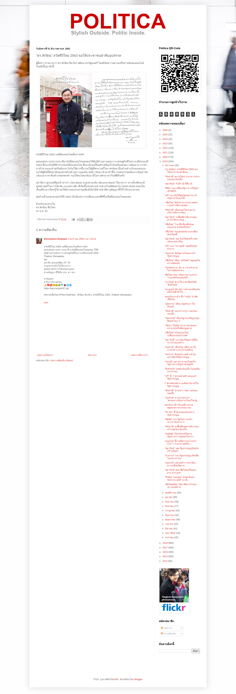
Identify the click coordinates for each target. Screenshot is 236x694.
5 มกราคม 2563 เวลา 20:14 (82, 239)
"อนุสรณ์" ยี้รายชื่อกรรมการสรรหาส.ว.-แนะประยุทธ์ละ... (181, 442)
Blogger (138, 679)
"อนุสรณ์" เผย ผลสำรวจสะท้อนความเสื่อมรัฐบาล (180, 464)
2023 (165, 143)
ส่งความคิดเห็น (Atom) (61, 360)
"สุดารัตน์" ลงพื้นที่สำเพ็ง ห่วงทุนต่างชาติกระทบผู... (181, 218)
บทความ (166, 628)
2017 (165, 547)
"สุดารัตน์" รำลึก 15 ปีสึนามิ (178, 183)
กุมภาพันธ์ (170, 533)
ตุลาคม (169, 497)
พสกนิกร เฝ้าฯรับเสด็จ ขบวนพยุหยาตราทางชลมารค (179, 406)
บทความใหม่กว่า (45, 355)
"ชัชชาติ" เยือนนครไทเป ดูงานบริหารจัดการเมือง (180, 211)
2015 (165, 556)
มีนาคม (169, 528)
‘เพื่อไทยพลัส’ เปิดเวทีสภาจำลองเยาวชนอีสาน (181, 485)
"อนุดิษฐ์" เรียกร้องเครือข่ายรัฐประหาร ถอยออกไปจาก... (180, 435)
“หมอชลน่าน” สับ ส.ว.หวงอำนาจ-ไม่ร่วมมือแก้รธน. (181, 269)
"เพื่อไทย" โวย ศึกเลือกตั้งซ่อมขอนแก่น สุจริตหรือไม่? (179, 225)
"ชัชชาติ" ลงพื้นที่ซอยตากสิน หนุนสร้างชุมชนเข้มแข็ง (182, 428)
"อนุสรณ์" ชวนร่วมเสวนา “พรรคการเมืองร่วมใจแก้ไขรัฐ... (182, 399)
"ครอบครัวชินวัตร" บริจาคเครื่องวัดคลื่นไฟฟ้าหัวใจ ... (182, 290)
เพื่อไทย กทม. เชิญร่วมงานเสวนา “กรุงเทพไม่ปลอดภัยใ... (181, 276)
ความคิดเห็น (168, 633)
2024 (165, 139)
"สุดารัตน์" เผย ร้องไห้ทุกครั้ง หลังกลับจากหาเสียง (181, 240)
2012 (165, 561)
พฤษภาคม (170, 519)
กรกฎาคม (170, 510)
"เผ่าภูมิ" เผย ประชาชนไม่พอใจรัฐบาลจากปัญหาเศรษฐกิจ (180, 363)
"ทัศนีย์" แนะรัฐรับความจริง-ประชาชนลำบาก (179, 420)
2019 (165, 161)
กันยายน (169, 501)
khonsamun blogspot (55, 239)
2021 (165, 152)
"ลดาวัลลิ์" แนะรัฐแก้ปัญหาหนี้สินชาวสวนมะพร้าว (181, 341)
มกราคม (169, 537)
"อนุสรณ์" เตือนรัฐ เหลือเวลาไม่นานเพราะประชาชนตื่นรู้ (180, 348)
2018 (165, 543)
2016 (165, 552)
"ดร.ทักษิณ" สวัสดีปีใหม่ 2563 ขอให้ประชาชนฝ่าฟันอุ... (181, 170)
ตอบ (46, 302)
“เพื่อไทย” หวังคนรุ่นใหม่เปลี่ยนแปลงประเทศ (176, 334)
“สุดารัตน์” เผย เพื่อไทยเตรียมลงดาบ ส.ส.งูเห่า (180, 471)
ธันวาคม (170, 165)
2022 (165, 148)
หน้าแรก (92, 355)
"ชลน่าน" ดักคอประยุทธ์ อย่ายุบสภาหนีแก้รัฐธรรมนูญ (180, 355)
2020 (165, 157)
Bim (116, 679)
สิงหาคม (169, 506)
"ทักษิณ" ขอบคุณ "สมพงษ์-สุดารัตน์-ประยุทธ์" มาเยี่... (180, 478)
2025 (165, 134)
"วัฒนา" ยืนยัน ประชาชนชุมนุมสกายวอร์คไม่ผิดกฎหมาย (181, 326)
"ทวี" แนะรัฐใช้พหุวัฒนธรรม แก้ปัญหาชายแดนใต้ (181, 196)
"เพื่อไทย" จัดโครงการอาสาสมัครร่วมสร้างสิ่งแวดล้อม (181, 204)
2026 (165, 130)
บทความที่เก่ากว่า (139, 355)
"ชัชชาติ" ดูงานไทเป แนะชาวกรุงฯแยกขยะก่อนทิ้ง (182, 178)
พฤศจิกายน (171, 492)
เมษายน (169, 524)
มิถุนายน (170, 515)
